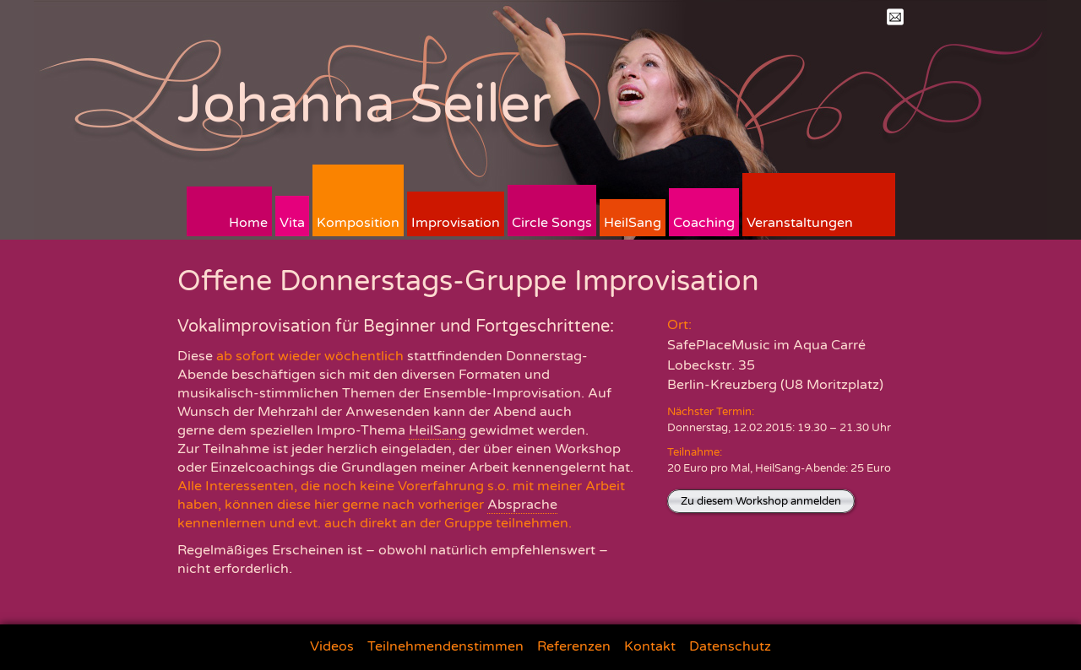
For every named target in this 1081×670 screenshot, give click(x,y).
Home (248, 222)
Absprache (522, 504)
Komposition (358, 222)
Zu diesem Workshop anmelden (761, 501)
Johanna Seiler (364, 104)
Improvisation (455, 222)
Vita (292, 222)
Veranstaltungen (800, 222)
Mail (895, 16)
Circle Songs (552, 222)
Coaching (704, 222)
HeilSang (632, 222)
